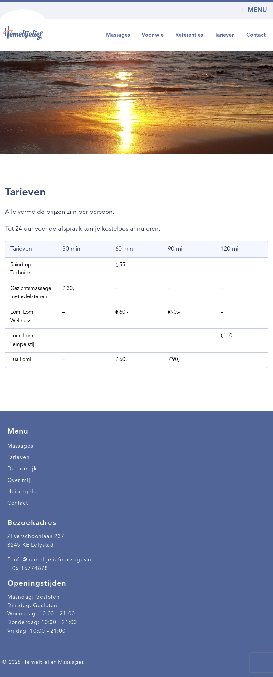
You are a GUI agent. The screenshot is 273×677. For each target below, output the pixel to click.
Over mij (19, 480)
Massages (118, 35)
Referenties (189, 35)
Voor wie (153, 35)
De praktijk (22, 469)
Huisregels (21, 491)
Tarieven (225, 35)
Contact (256, 35)
